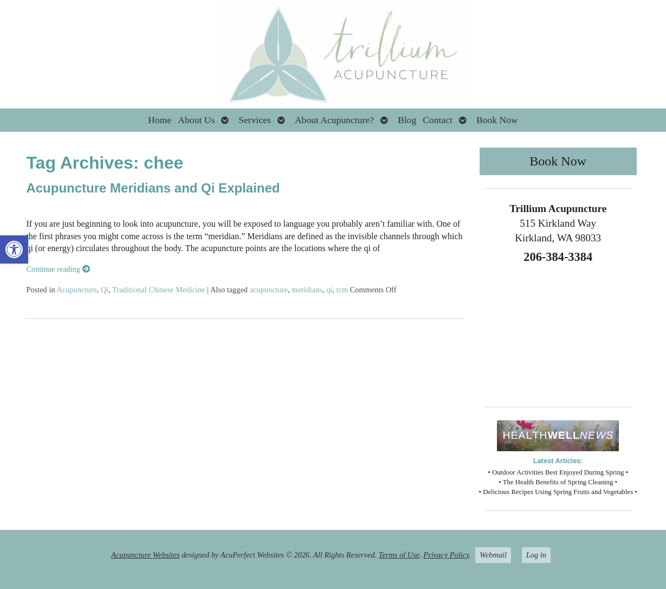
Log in (536, 554)
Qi (104, 289)
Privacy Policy (446, 554)
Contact (437, 119)
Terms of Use (399, 554)
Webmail (493, 554)
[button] (14, 249)
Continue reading (57, 269)
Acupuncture (76, 289)
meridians (307, 289)
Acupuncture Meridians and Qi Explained (153, 188)
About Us (196, 119)
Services (254, 119)
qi (329, 289)
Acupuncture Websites (145, 554)
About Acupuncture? (334, 119)
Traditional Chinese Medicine (158, 289)
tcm (342, 289)
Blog (407, 119)
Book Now (497, 119)
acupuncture (269, 289)
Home (159, 119)
